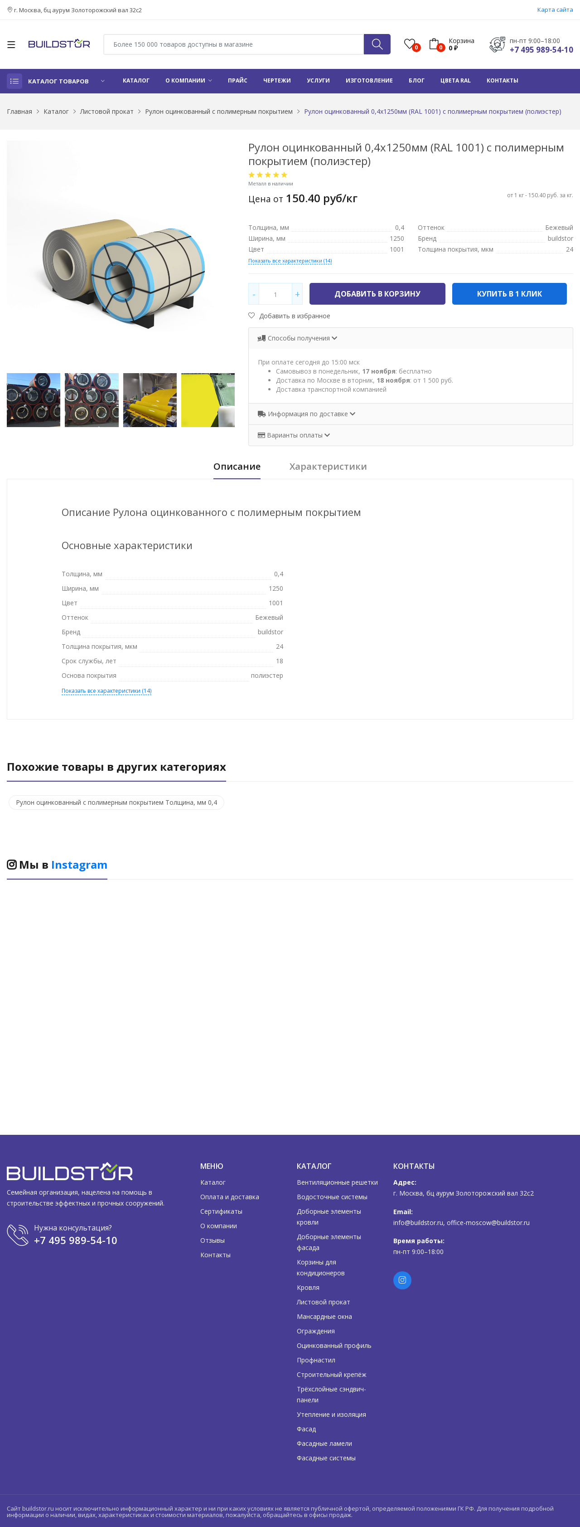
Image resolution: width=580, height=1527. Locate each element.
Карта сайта (555, 9)
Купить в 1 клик (509, 294)
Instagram (79, 864)
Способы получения (295, 338)
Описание (237, 466)
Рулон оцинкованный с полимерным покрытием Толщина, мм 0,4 (116, 802)
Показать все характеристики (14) (290, 260)
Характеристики (328, 466)
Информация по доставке (304, 413)
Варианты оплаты (291, 435)
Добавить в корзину (377, 294)
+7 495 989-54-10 (541, 49)
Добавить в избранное (289, 315)
